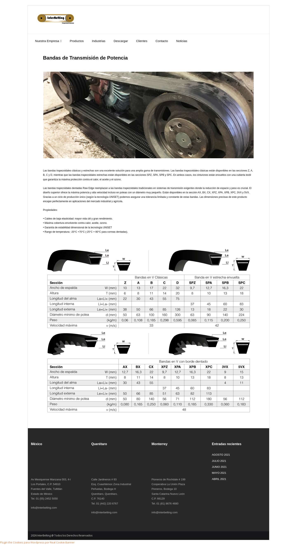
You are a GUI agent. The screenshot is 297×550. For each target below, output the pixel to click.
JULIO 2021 (219, 460)
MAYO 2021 (219, 472)
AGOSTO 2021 (221, 454)
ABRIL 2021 (219, 479)
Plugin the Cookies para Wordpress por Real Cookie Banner (37, 542)
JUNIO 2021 (219, 466)
